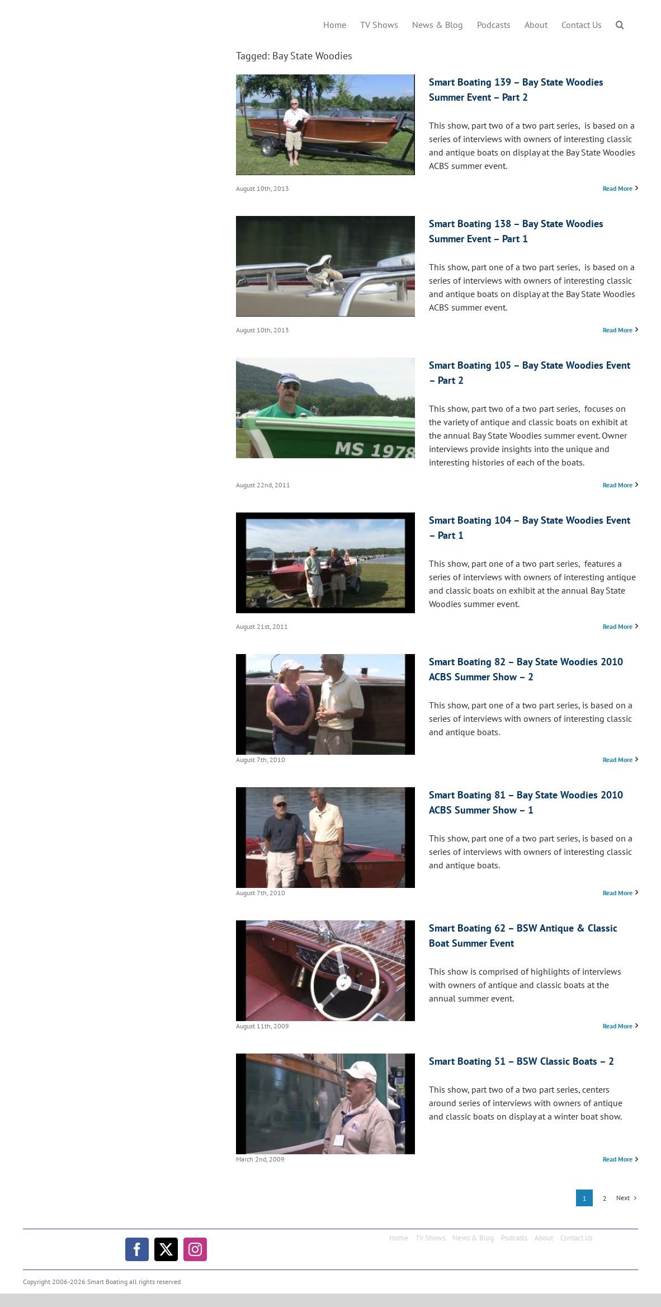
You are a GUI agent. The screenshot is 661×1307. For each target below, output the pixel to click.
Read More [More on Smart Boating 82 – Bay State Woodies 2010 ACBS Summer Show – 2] (617, 759)
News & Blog (473, 1238)
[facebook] (137, 1249)
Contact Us (576, 1238)
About (544, 1238)
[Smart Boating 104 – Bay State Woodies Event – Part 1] (325, 563)
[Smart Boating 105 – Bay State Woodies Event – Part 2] (325, 408)
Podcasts (514, 1238)
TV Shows (430, 1238)
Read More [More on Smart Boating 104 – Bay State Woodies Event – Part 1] (617, 626)
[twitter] (166, 1249)
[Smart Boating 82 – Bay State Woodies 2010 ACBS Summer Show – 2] (325, 704)
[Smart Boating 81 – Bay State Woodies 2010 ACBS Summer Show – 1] (325, 837)
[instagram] (195, 1249)
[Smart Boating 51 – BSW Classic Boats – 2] (325, 1104)
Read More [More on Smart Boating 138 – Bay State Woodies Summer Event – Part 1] (617, 330)
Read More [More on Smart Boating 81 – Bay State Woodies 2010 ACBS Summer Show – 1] (617, 892)
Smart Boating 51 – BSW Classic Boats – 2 (521, 1061)
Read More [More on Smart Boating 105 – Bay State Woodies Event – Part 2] (617, 485)
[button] (620, 23)
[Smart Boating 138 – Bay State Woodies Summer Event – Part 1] (325, 266)
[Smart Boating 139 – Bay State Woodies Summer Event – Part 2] (325, 124)
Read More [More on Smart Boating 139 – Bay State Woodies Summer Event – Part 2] (617, 188)
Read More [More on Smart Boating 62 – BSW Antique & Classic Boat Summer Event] (617, 1026)
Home (398, 1238)
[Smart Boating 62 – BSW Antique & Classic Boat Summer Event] (325, 970)
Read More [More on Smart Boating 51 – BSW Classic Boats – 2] (617, 1159)
